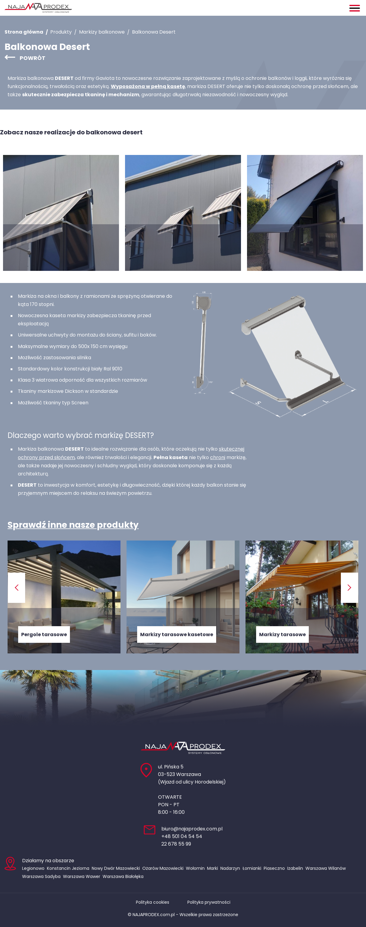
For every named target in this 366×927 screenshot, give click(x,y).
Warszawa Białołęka (123, 876)
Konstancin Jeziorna (68, 868)
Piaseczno (274, 868)
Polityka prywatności (208, 902)
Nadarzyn (230, 868)
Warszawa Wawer (81, 876)
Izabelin (295, 868)
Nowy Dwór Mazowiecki (116, 868)
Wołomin (195, 868)
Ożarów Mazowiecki (162, 868)
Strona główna (24, 31)
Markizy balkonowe (102, 31)
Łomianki (251, 868)
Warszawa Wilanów (325, 868)
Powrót (32, 58)
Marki (212, 868)
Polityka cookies (152, 902)
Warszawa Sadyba (41, 876)
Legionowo (33, 868)
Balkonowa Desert (154, 31)
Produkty (61, 31)
